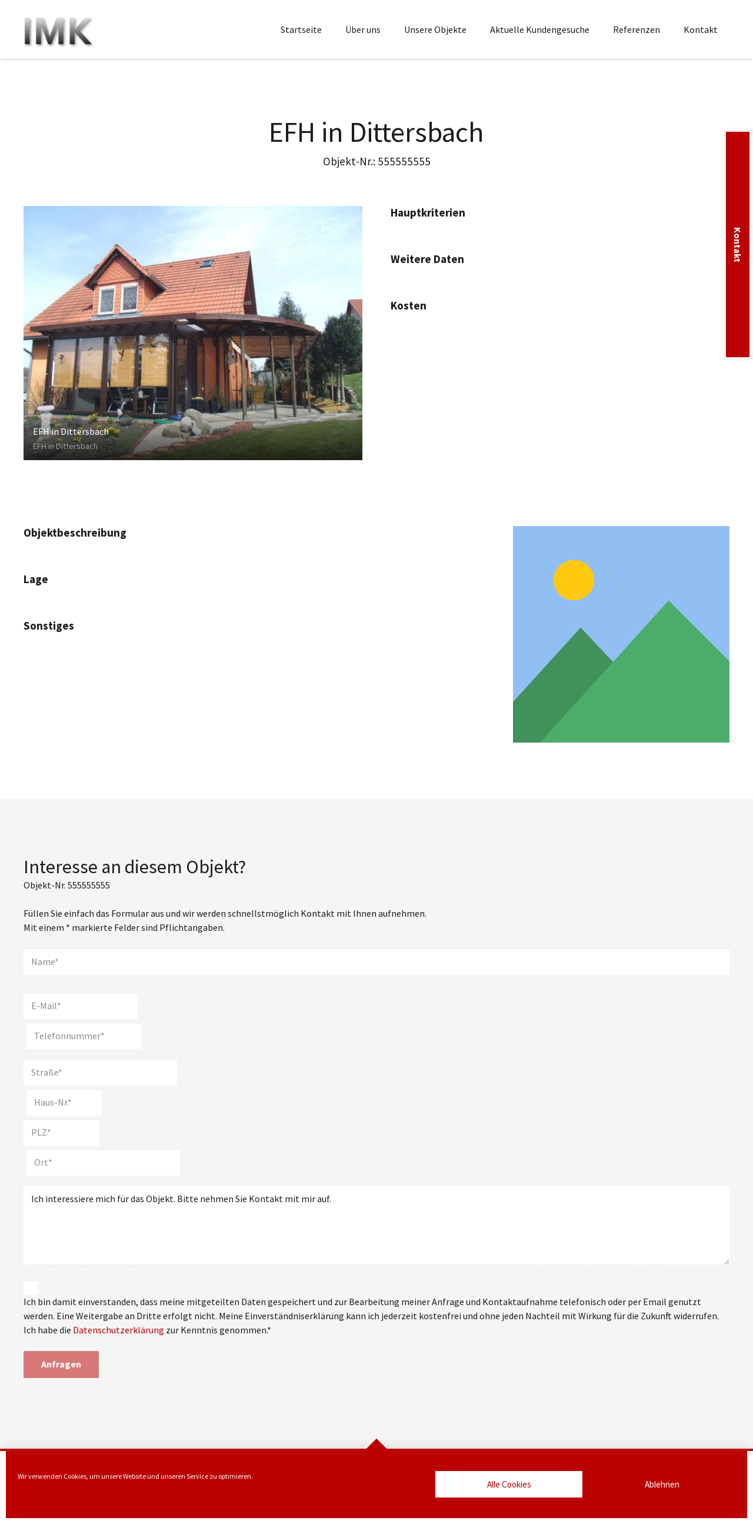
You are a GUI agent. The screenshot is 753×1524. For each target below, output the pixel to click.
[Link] (621, 634)
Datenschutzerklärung (118, 1330)
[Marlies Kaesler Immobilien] (59, 29)
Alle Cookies (509, 1484)
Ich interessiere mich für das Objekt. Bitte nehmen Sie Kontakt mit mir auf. (376, 1224)
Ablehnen (662, 1484)
